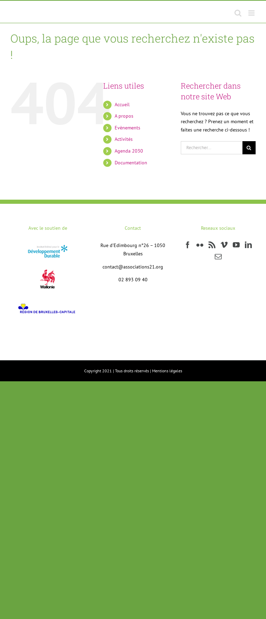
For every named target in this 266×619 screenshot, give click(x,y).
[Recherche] (249, 147)
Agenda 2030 (129, 151)
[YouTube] (236, 245)
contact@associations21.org (133, 267)
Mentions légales (167, 370)
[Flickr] (199, 245)
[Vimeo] (224, 245)
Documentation (131, 163)
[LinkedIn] (248, 245)
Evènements (127, 128)
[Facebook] (187, 245)
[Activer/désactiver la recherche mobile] (237, 13)
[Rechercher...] (211, 147)
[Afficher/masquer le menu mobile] (252, 13)
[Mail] (218, 256)
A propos (124, 116)
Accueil (122, 104)
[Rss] (212, 245)
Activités (124, 139)
